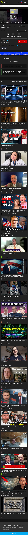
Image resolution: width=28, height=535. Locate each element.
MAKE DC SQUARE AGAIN (8, 145)
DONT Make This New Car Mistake (10, 297)
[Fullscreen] (26, 22)
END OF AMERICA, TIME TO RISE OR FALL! (12, 448)
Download (19, 35)
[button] (21, 2)
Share (8, 35)
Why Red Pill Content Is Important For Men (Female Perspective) (12, 384)
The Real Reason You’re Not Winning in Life (13, 318)
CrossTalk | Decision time (8, 253)
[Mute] (21, 22)
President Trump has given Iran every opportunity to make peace (11, 189)
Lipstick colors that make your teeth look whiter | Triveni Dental (12, 167)
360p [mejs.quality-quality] (24, 22)
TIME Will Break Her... (6, 362)
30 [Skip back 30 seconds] (16, 22)
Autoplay (21, 81)
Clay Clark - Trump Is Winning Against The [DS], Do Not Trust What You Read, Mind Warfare (14, 101)
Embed (13, 35)
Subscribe (22, 41)
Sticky (13, 81)
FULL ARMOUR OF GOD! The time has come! (13, 513)
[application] (14, 16)
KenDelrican (4, 40)
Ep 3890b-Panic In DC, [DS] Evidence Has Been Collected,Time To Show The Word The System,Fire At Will (13, 125)
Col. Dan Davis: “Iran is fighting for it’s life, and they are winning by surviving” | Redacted (13, 492)
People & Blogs (19, 45)
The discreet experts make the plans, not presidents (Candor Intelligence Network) (12, 275)
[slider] (8, 22)
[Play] (2, 22)
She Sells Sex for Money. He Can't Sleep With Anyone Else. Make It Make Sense (13, 210)
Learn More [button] (6, 529)
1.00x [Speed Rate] (15, 22)
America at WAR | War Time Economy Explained (14, 340)
